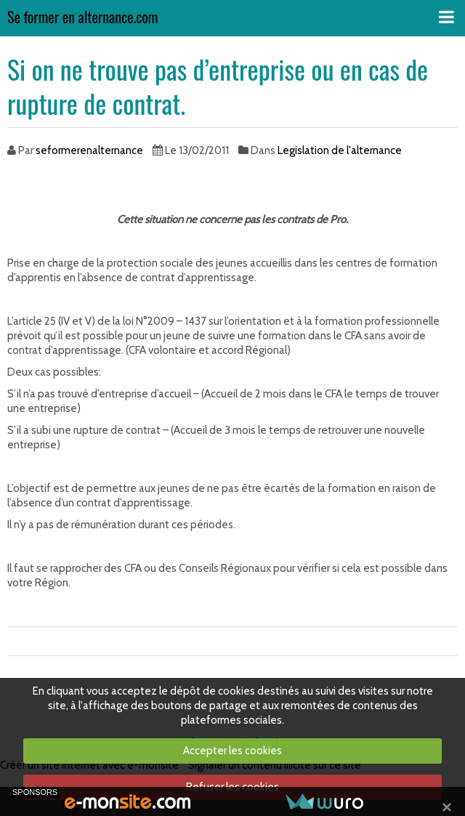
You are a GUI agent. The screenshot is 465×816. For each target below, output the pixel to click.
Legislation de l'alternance (340, 150)
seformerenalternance (89, 150)
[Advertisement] (177, 187)
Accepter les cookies (232, 750)
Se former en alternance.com (82, 18)
